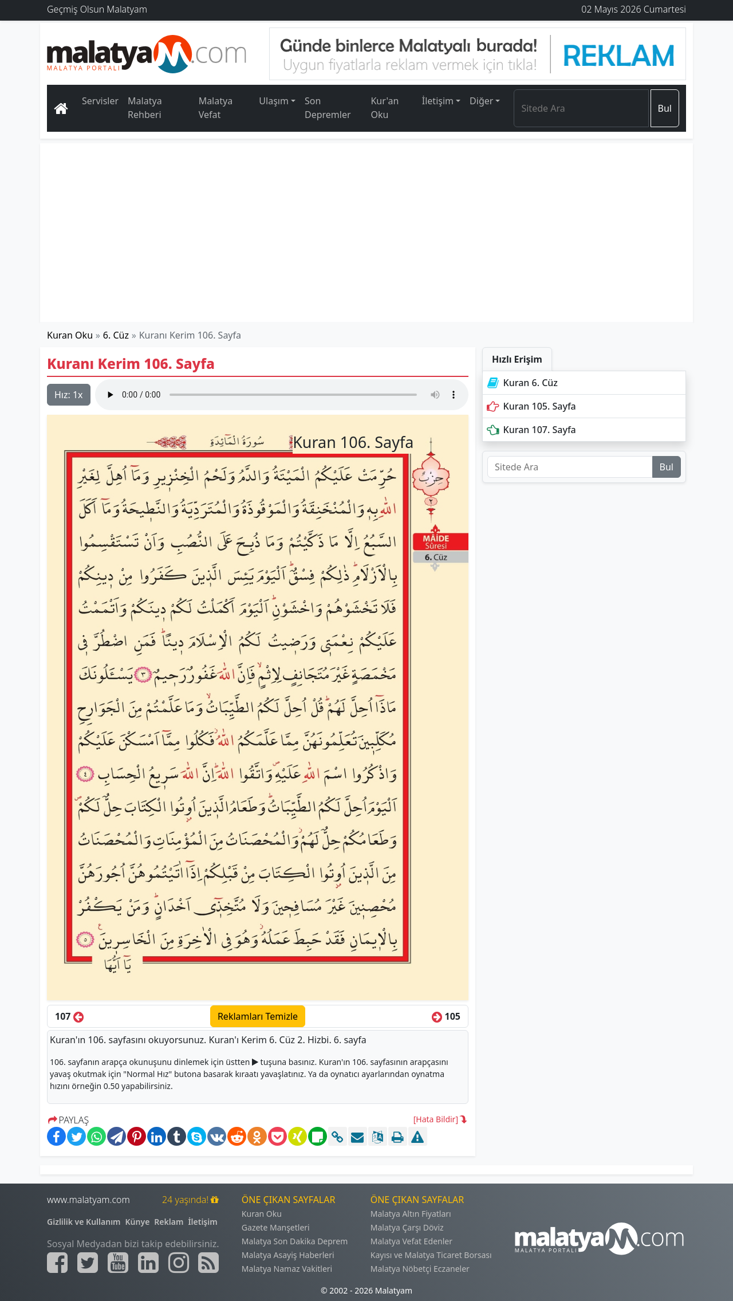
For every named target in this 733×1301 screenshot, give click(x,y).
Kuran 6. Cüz (521, 382)
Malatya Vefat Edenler (411, 1241)
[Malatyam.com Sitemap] (208, 1263)
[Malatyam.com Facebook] (57, 1263)
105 (446, 1016)
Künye (137, 1221)
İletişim (202, 1221)
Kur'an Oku (385, 108)
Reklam (168, 1221)
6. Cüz (116, 335)
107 (69, 1016)
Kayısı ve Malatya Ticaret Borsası (431, 1254)
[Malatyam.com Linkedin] (148, 1263)
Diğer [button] (481, 101)
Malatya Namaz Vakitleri (287, 1268)
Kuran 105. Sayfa (530, 406)
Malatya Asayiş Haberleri (288, 1254)
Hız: (68, 394)
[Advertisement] (367, 232)
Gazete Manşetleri (276, 1227)
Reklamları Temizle (258, 1016)
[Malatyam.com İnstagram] (178, 1263)
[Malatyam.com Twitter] (87, 1263)
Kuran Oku (70, 335)
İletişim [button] (438, 101)
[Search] (581, 108)
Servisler (100, 101)
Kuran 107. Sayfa (530, 429)
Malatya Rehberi (145, 108)
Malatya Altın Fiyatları (411, 1213)
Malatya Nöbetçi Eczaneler (420, 1268)
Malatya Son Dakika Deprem (295, 1241)
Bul (665, 108)
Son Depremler (328, 108)
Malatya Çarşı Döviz (407, 1227)
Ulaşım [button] (274, 101)
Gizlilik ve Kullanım (84, 1221)
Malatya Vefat (216, 108)
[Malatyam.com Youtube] (118, 1263)
